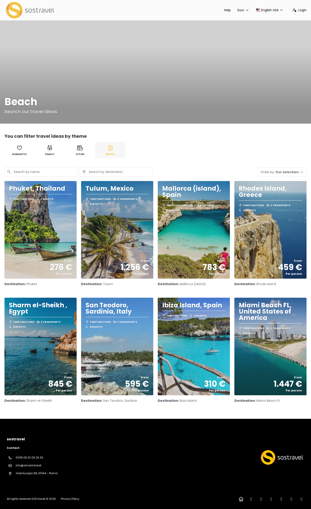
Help (227, 10)
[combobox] (116, 172)
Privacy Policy (70, 499)
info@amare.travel (28, 465)
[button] (282, 172)
